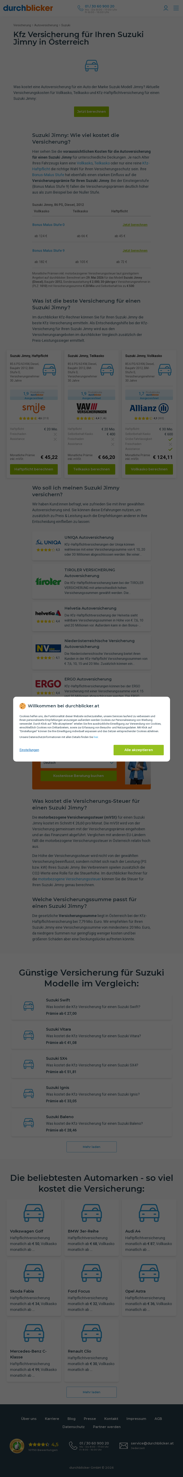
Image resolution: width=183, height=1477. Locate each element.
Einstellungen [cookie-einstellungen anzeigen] (29, 750)
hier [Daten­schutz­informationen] (96, 737)
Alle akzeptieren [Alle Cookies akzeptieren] (138, 750)
